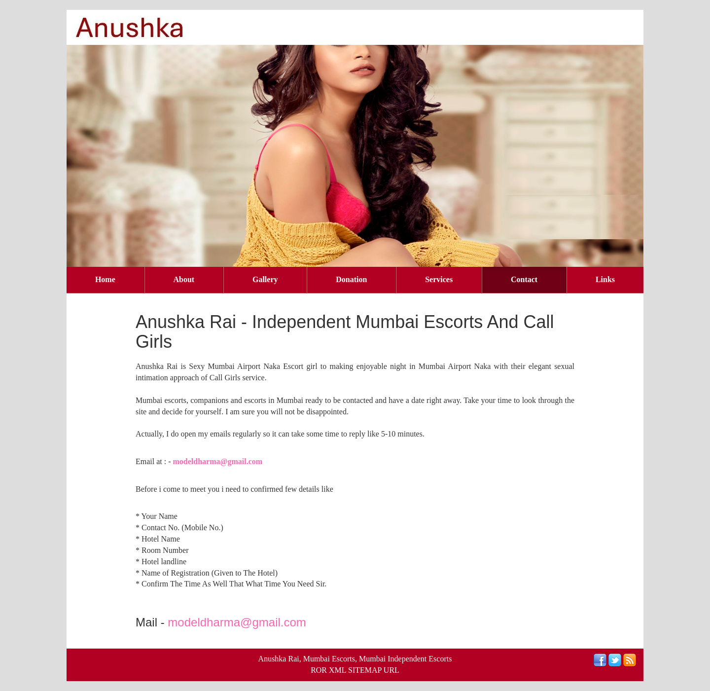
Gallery (265, 279)
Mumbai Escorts (329, 659)
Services (439, 279)
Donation (351, 279)
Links (605, 279)
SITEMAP (365, 670)
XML (337, 670)
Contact (524, 279)
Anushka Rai (278, 659)
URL (391, 670)
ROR (319, 670)
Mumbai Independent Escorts (405, 659)
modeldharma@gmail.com (218, 461)
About (184, 279)
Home (105, 279)
